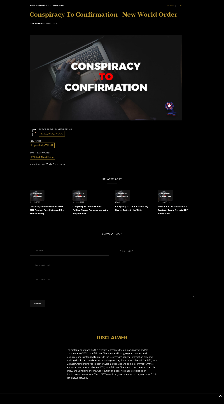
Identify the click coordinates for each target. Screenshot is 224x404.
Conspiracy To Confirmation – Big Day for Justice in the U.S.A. (131, 208)
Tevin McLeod (36, 23)
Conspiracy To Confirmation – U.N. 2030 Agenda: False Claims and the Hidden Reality (47, 210)
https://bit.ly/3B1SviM (42, 157)
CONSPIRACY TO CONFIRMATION (50, 5)
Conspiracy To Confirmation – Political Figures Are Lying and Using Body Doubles (90, 210)
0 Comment (189, 5)
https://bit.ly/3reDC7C (51, 134)
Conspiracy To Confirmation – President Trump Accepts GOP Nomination (173, 210)
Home (32, 5)
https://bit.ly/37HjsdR (42, 145)
